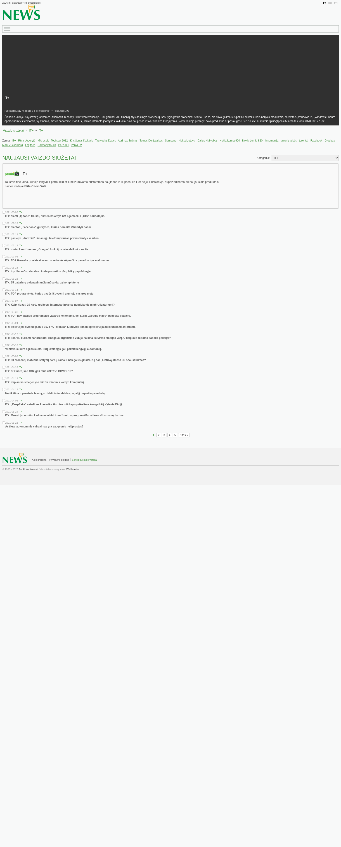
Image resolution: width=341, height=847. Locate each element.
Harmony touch (47, 145)
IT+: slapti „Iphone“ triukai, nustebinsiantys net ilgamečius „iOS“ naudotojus (54, 216)
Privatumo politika (59, 459)
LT (324, 3)
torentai (303, 140)
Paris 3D (63, 145)
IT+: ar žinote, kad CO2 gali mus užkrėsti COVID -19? (39, 371)
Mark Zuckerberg (12, 145)
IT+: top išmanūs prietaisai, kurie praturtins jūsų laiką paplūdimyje (48, 271)
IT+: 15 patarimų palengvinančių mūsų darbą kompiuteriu (42, 282)
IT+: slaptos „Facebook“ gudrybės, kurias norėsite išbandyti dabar (48, 227)
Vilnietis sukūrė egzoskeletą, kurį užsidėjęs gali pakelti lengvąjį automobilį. (53, 349)
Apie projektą (39, 459)
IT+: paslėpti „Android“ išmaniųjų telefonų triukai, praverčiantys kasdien (52, 238)
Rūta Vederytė (26, 140)
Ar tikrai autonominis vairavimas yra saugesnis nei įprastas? (44, 426)
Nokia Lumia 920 (230, 140)
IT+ (31, 130)
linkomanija (271, 140)
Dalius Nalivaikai (207, 140)
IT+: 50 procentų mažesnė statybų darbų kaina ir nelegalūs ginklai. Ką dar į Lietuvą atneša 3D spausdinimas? (75, 360)
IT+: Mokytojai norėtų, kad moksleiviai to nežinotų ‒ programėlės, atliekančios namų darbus (64, 415)
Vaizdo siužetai (13, 130)
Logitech (30, 145)
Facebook (316, 140)
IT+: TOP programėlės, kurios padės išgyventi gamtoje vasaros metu (49, 293)
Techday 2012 (59, 140)
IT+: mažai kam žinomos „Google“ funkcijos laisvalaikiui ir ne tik (46, 249)
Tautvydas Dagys (105, 140)
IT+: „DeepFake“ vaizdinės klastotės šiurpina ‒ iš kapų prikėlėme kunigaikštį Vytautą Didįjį (63, 404)
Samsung (170, 140)
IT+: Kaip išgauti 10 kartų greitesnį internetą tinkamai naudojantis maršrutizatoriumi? (60, 304)
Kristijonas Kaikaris (81, 140)
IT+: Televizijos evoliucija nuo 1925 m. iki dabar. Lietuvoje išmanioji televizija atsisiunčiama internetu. (70, 326)
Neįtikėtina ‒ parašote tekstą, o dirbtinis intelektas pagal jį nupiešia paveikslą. (55, 393)
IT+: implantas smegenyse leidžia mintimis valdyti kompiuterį (44, 382)
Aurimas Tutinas (127, 140)
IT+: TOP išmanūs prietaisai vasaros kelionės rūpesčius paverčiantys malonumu (57, 260)
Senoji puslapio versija (84, 459)
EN (336, 3)
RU (330, 3)
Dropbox (329, 140)
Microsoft (43, 140)
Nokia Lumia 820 (252, 140)
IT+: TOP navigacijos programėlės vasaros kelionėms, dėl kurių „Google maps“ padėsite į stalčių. (68, 315)
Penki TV (76, 145)
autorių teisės (289, 140)
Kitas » (184, 435)
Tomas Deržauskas (151, 140)
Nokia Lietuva (187, 140)
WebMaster (72, 469)
